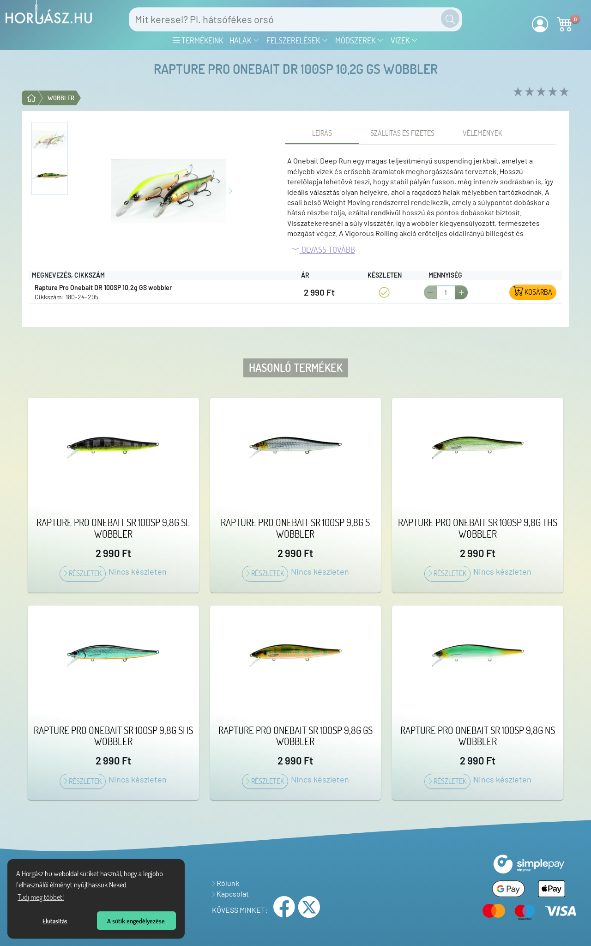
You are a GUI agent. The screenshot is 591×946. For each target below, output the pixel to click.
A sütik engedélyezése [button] (136, 920)
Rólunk (225, 883)
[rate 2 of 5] (528, 92)
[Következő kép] (230, 190)
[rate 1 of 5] (517, 92)
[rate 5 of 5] (563, 92)
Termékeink (198, 40)
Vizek (404, 40)
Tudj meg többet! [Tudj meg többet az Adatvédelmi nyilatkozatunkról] (41, 897)
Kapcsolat (230, 893)
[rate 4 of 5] (551, 92)
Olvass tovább (323, 249)
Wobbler (61, 98)
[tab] (322, 133)
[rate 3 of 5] (540, 92)
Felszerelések (297, 40)
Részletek (83, 573)
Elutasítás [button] (54, 920)
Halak (244, 40)
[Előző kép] (108, 190)
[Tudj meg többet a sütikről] (130, 886)
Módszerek (359, 40)
